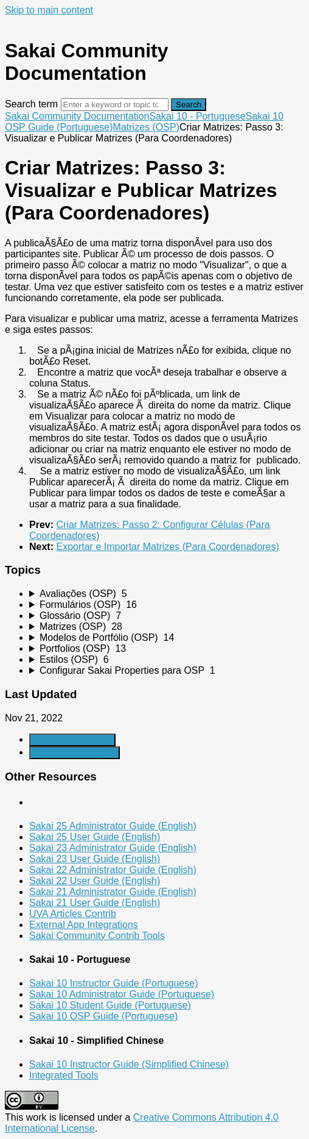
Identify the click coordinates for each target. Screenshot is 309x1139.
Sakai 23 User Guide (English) (94, 859)
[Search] (114, 104)
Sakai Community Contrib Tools (97, 935)
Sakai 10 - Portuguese (197, 116)
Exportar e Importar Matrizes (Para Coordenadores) (167, 546)
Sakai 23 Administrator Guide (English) (112, 848)
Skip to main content (49, 10)
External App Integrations (83, 924)
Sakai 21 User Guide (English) (94, 903)
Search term (31, 104)
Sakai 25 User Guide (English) (94, 837)
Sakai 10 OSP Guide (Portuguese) (103, 1016)
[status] (154, 374)
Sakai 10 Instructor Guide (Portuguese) (113, 983)
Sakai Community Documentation (77, 116)
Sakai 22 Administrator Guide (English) (112, 870)
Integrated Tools (64, 1075)
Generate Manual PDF (74, 752)
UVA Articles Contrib (72, 914)
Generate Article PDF (72, 739)
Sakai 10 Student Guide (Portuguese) (110, 1005)
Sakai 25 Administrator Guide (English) (112, 826)
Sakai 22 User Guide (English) (94, 881)
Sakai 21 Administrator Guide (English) (112, 892)
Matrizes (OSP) (146, 127)
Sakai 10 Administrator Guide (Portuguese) (121, 994)
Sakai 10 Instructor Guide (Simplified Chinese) (129, 1064)
